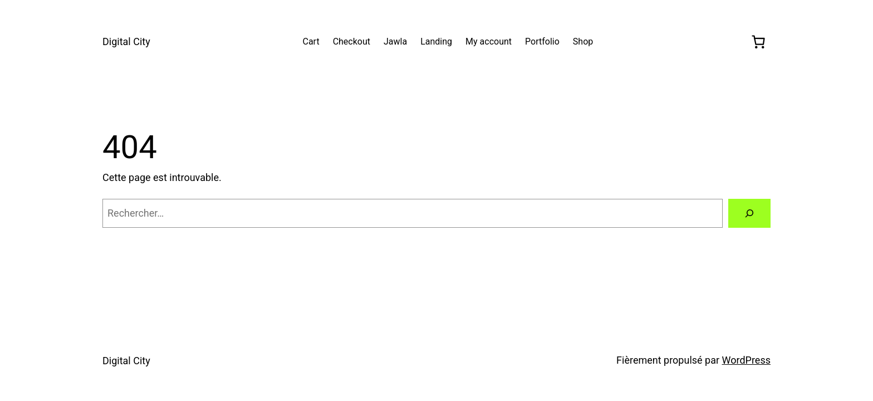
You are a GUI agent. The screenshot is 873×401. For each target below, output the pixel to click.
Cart (310, 41)
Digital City (126, 41)
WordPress (746, 360)
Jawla (395, 41)
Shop (583, 41)
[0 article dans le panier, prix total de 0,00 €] (758, 42)
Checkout (351, 41)
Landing (436, 41)
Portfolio (542, 41)
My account (488, 41)
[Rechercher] (749, 213)
